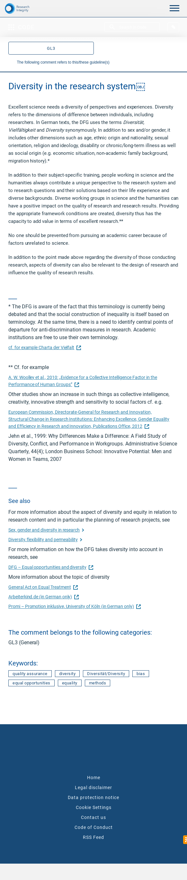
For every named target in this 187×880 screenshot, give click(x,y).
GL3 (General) (24, 642)
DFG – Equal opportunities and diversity (50, 567)
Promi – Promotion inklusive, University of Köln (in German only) (73, 606)
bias (141, 673)
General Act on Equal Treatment (42, 587)
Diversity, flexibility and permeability (43, 539)
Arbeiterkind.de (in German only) (42, 596)
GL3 (51, 48)
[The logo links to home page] (23, 8)
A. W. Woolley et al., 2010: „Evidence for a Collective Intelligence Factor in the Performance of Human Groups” (82, 381)
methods (97, 683)
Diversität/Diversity (106, 673)
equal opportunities (31, 683)
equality (69, 683)
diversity (67, 673)
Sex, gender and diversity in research (44, 529)
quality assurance (30, 673)
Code (21, 27)
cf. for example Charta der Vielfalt (43, 347)
